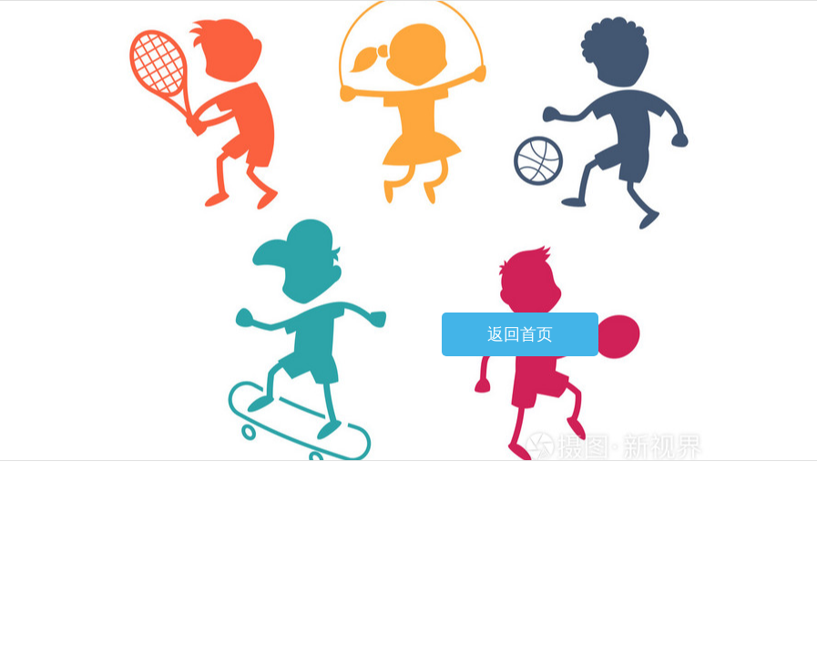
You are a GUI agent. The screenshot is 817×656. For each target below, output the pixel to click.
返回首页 (520, 334)
